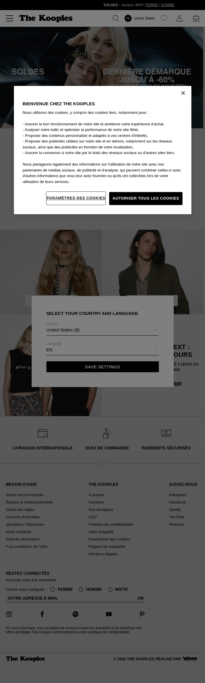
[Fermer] (183, 92)
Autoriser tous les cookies (145, 198)
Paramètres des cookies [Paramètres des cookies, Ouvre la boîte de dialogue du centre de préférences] (76, 198)
